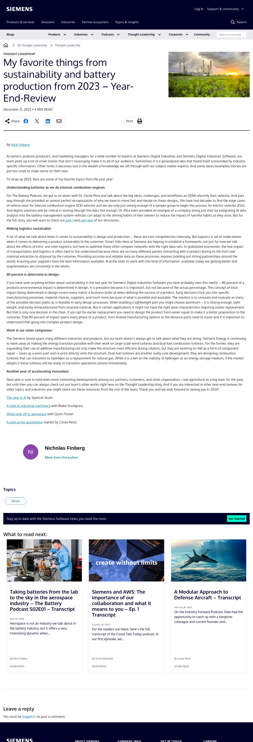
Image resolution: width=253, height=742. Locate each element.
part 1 (69, 220)
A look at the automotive (25, 422)
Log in (198, 9)
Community (202, 34)
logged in (29, 716)
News (16, 501)
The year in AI (16, 398)
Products (54, 34)
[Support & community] (225, 9)
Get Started (237, 518)
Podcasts (108, 34)
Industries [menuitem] (68, 22)
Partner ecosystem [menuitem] (95, 22)
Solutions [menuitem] (48, 22)
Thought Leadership (141, 34)
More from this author (61, 457)
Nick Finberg (20, 145)
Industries (81, 34)
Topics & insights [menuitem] (127, 22)
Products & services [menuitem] (21, 22)
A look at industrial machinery (28, 406)
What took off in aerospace (26, 414)
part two (87, 220)
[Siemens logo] (19, 9)
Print (129, 121)
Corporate (175, 34)
